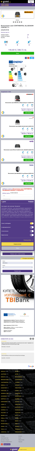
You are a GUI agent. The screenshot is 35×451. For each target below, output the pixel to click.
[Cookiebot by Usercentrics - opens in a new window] (28, 202)
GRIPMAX (3, 399)
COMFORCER (18, 379)
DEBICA (3, 385)
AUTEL (16, 374)
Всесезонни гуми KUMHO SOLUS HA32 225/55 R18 (21, 126)
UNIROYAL (3, 432)
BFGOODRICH (18, 377)
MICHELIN (17, 410)
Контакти (20, 436)
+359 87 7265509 (5, 4)
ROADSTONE (4, 423)
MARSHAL (3, 407)
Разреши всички (17, 244)
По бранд (3, 436)
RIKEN (16, 421)
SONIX (2, 426)
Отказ (17, 248)
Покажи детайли (27, 240)
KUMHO (17, 401)
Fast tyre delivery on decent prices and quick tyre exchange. (17, 355)
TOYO (2, 429)
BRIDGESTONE (5, 379)
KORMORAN (4, 401)
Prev (31, 339)
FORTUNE (3, 390)
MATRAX (3, 410)
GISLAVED (17, 393)
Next (33, 339)
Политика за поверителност (6, 441)
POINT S (17, 418)
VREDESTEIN (18, 432)
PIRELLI (3, 418)
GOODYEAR (18, 396)
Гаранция (20, 441)
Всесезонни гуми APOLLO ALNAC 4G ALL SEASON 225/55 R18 (18, 149)
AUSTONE (3, 374)
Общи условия (21, 439)
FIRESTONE (18, 388)
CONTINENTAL (4, 382)
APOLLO (3, 371)
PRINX (2, 421)
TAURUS (17, 426)
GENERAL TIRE (5, 393)
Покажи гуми (17, 271)
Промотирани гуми (4, 437)
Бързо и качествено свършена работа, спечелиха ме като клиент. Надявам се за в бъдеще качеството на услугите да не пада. (17, 344)
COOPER (17, 382)
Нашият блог (7, 444)
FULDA (17, 390)
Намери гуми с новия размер (17, 253)
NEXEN (3, 415)
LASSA (2, 404)
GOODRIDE (4, 396)
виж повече (28, 112)
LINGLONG (17, 404)
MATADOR (17, 407)
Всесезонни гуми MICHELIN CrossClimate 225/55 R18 (20, 173)
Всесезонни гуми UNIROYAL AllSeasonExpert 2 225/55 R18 (19, 102)
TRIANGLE (17, 429)
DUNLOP (17, 385)
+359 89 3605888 (5, 5)
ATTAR (16, 371)
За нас (19, 437)
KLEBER (17, 399)
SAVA (16, 423)
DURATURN (4, 388)
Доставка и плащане (5, 439)
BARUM (3, 377)
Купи (17, 53)
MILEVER (3, 412)
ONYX (16, 415)
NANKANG (17, 412)
